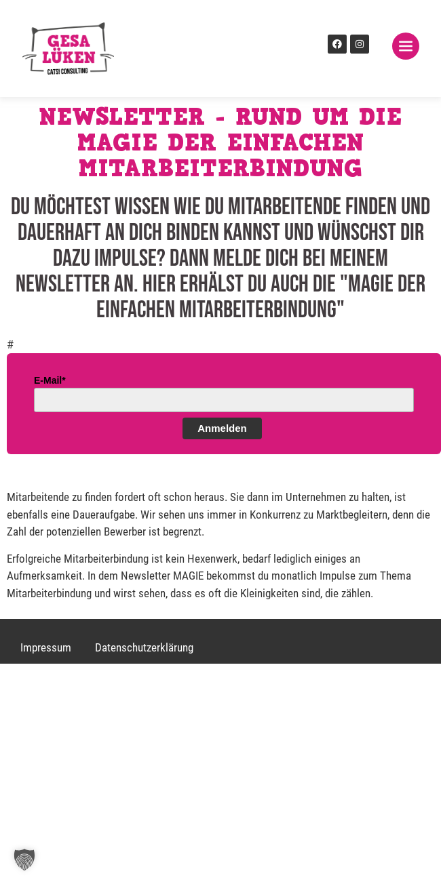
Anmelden (222, 428)
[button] (24, 859)
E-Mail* (50, 380)
